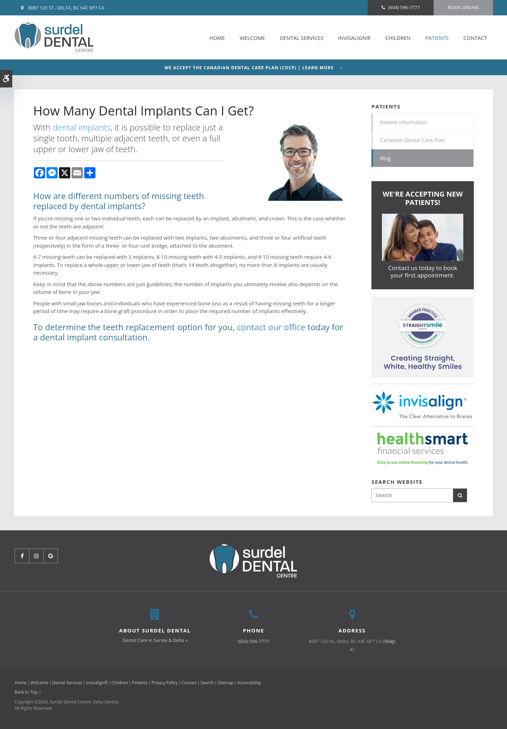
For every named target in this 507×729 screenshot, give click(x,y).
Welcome (252, 37)
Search (207, 683)
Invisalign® (354, 37)
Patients (437, 37)
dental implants (81, 127)
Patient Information (404, 122)
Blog (385, 158)
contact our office (271, 327)
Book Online (463, 7)
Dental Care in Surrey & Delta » (155, 640)
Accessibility (249, 683)
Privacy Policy (165, 683)
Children (398, 37)
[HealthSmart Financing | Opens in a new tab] (422, 448)
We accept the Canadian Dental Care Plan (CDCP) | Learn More (249, 68)
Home (217, 37)
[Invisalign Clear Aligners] (422, 336)
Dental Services (302, 37)
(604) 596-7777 (404, 7)
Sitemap (226, 683)
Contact (475, 37)
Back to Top (28, 692)
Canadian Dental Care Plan (412, 139)
